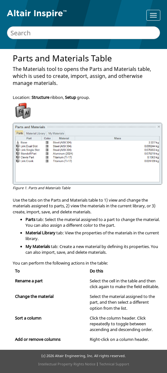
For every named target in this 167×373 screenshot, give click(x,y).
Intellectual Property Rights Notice (66, 364)
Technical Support (114, 364)
